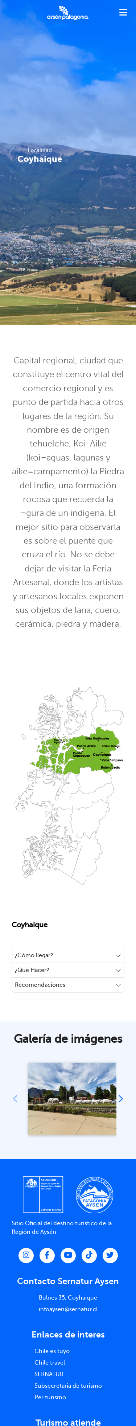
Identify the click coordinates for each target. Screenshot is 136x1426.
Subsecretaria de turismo (68, 1386)
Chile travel (49, 1363)
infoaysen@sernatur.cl (68, 1309)
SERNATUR (48, 1374)
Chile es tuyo (52, 1351)
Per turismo (50, 1397)
